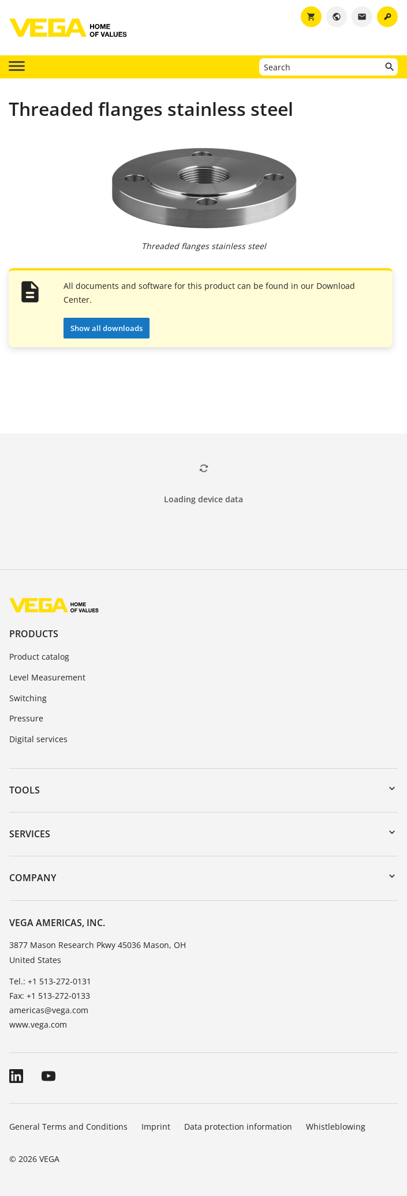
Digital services (38, 739)
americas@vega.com (48, 1010)
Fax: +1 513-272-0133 (49, 995)
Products (33, 633)
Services (29, 834)
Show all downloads (106, 328)
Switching (28, 698)
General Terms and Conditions (68, 1126)
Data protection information (238, 1126)
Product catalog (39, 656)
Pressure (26, 718)
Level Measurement (47, 677)
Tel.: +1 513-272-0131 (50, 981)
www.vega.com (38, 1024)
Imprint (155, 1126)
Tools (24, 790)
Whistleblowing (335, 1126)
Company (32, 877)
